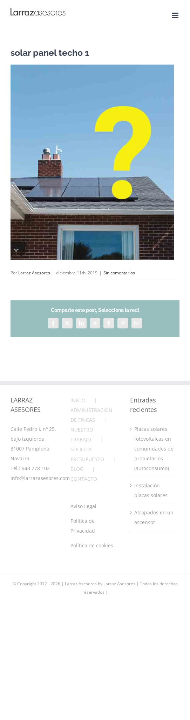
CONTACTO (83, 478)
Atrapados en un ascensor (154, 517)
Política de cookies (91, 545)
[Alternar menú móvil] (175, 15)
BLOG (76, 469)
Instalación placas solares (151, 490)
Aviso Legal (83, 506)
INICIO (78, 400)
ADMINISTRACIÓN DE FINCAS (91, 415)
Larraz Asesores (34, 273)
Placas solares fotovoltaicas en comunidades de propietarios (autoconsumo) (154, 449)
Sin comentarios (119, 273)
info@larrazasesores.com (40, 478)
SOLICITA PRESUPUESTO (87, 454)
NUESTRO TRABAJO (81, 434)
